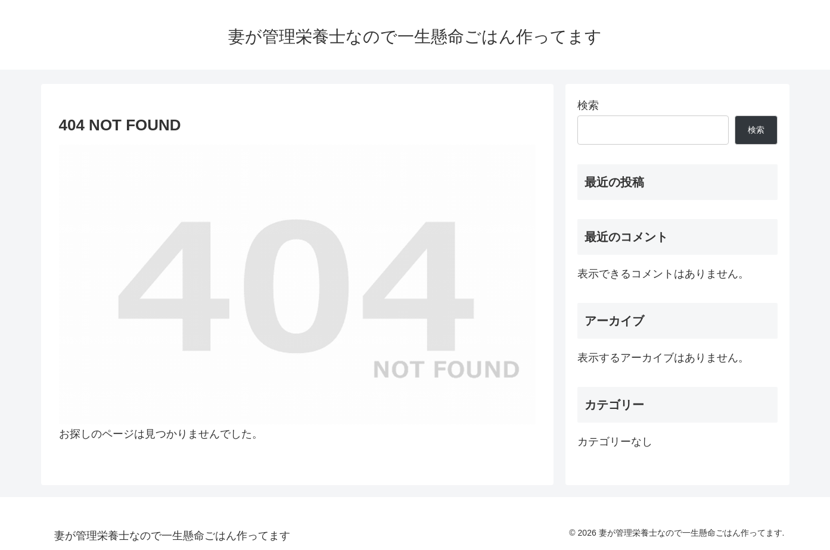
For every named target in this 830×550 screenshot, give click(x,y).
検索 (588, 105)
